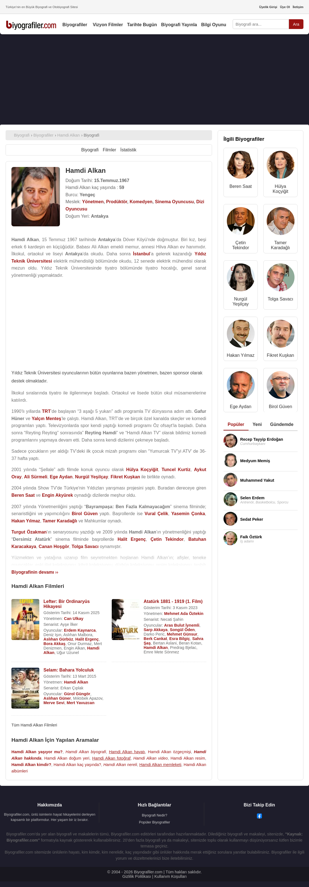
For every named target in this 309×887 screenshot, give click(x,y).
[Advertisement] (108, 322)
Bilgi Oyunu (213, 24)
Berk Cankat (155, 638)
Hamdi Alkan (156, 647)
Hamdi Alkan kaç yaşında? (77, 764)
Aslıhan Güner (57, 698)
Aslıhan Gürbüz (58, 639)
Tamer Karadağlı (280, 245)
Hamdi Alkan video (150, 758)
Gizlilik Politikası (136, 876)
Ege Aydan (240, 406)
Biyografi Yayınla (179, 24)
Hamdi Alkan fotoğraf (111, 758)
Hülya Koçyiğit (280, 189)
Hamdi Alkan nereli (120, 764)
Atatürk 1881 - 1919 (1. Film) (173, 601)
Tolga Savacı (280, 299)
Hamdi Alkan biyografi (85, 752)
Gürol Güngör (77, 694)
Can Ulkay (74, 618)
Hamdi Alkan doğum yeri (66, 758)
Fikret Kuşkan (280, 355)
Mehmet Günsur (182, 634)
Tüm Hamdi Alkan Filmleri (34, 725)
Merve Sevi (53, 703)
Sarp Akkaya (156, 629)
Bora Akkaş (54, 643)
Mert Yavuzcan (80, 703)
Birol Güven (280, 406)
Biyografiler (74, 24)
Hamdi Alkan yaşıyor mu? (37, 752)
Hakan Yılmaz (240, 355)
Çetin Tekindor (240, 245)
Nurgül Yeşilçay (240, 301)
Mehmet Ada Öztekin (183, 613)
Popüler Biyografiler (154, 822)
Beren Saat (240, 186)
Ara (296, 24)
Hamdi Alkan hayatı (127, 752)
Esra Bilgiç (179, 638)
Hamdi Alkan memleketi (160, 764)
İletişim (298, 7)
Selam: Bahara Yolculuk (68, 670)
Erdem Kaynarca (80, 630)
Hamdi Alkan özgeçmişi (169, 752)
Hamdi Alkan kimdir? (31, 764)
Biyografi (89, 149)
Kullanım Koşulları (170, 876)
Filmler (109, 149)
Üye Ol (285, 7)
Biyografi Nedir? (154, 815)
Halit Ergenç (87, 639)
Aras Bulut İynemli (181, 625)
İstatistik (128, 149)
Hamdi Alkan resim (188, 758)
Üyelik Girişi (268, 7)
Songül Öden (182, 629)
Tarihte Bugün (142, 24)
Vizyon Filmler (108, 24)
